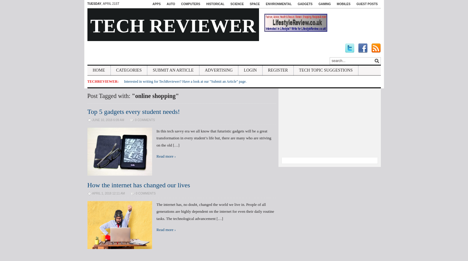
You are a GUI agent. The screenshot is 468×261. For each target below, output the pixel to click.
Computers (190, 4)
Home (99, 70)
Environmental (279, 4)
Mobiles (344, 4)
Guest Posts (367, 4)
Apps (156, 4)
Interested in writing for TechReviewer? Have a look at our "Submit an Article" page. (185, 81)
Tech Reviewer (173, 26)
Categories (129, 70)
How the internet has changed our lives (138, 185)
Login (250, 70)
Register (278, 70)
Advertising (219, 70)
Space (255, 4)
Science (237, 4)
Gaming (325, 4)
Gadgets (305, 4)
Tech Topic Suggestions (326, 70)
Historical (215, 4)
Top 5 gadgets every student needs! (133, 111)
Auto (171, 4)
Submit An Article (173, 70)
